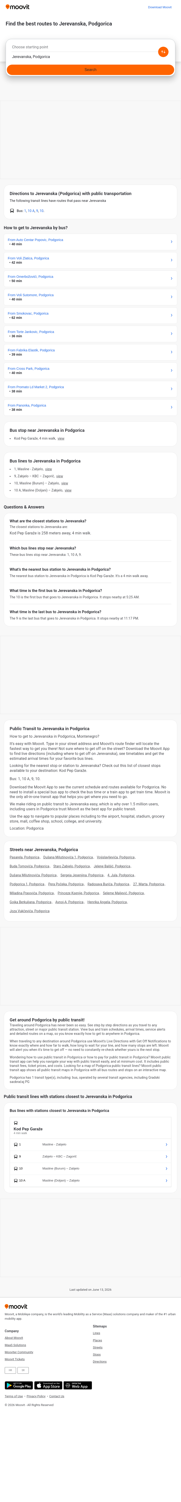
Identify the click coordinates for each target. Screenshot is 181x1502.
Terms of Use (14, 1396)
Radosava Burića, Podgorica (108, 884)
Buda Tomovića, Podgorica (29, 866)
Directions (100, 1361)
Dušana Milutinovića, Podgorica (33, 875)
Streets (98, 1347)
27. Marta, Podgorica (148, 884)
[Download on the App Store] (47, 1385)
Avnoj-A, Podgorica (69, 902)
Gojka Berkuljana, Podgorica (30, 902)
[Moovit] (17, 7)
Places (97, 1340)
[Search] (90, 70)
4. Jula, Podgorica (120, 875)
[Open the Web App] (77, 1385)
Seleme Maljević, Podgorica (123, 893)
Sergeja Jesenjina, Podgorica (82, 875)
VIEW (61, 438)
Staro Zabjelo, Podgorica (71, 866)
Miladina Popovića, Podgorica (32, 893)
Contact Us (56, 1396)
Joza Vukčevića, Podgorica (29, 911)
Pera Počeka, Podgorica (66, 884)
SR (23, 1370)
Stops (97, 1354)
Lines (96, 1333)
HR (10, 1370)
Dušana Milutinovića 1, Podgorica (68, 857)
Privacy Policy (36, 1396)
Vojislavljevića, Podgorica (116, 857)
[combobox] (90, 48)
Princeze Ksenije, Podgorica (78, 893)
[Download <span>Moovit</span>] (159, 7)
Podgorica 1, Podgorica (27, 884)
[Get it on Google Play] (18, 1385)
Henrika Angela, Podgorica (107, 902)
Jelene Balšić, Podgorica (112, 866)
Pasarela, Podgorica (24, 857)
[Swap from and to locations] (163, 52)
